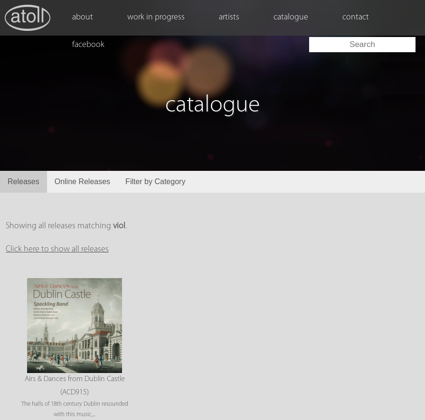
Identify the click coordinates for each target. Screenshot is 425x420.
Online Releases (82, 181)
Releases (23, 181)
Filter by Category (155, 181)
